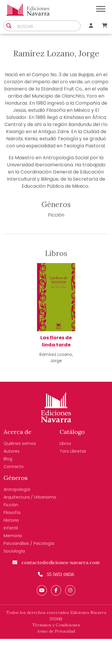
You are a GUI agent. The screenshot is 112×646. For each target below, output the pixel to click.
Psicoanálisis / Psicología (29, 543)
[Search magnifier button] (9, 26)
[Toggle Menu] (100, 9)
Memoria (13, 536)
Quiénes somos (20, 443)
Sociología (14, 551)
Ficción (56, 214)
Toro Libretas (73, 451)
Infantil (11, 528)
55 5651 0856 (56, 574)
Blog (8, 459)
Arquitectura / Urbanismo (30, 497)
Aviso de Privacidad (56, 631)
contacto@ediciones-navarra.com (56, 562)
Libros (65, 443)
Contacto (14, 467)
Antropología (17, 489)
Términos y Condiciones (56, 625)
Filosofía (12, 512)
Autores (12, 451)
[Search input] (47, 25)
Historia (11, 520)
